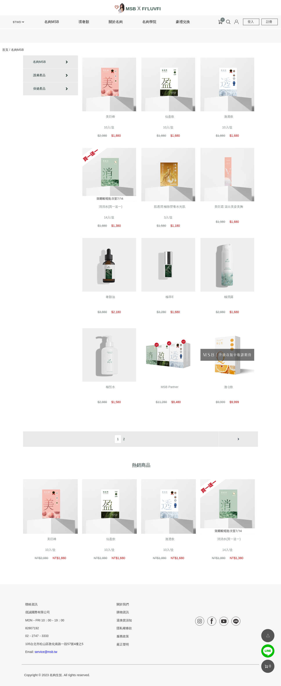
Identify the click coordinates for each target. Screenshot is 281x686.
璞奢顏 (84, 22)
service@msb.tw (46, 652)
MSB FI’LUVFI (143, 8)
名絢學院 (149, 22)
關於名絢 (116, 22)
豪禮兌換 (183, 22)
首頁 (5, 49)
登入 (251, 21)
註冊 (269, 21)
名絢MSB (51, 22)
